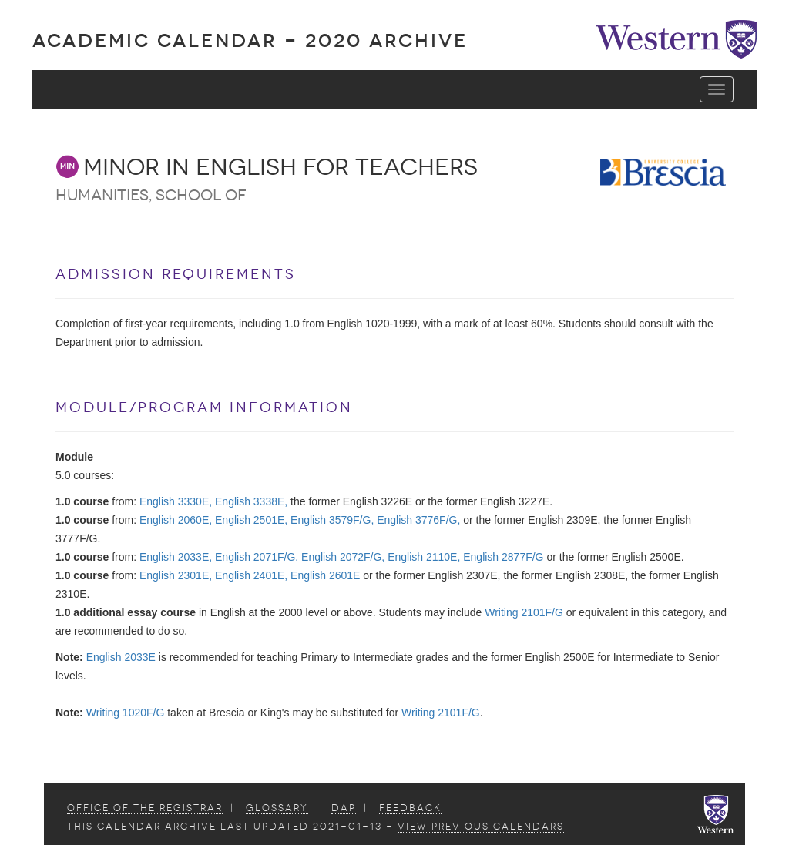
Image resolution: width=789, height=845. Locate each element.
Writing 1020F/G (125, 712)
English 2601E (325, 575)
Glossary (277, 808)
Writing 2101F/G (524, 612)
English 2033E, (175, 557)
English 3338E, (251, 501)
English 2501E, (251, 520)
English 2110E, (424, 557)
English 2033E (121, 657)
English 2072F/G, (342, 557)
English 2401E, (251, 575)
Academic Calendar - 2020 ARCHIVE (250, 40)
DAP (343, 808)
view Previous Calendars (481, 826)
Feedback (410, 808)
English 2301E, (175, 575)
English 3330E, (175, 501)
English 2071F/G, (256, 557)
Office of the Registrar (145, 808)
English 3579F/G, (332, 520)
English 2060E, (175, 520)
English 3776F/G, (418, 520)
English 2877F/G (503, 557)
